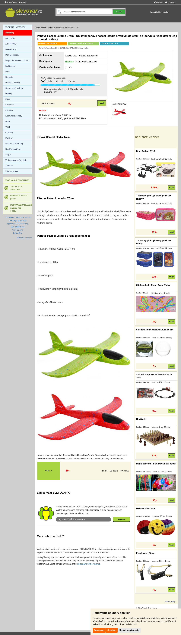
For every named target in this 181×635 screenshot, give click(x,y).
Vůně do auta (17, 230)
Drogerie (9, 77)
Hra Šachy (141, 419)
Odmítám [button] (111, 630)
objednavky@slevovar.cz (88, 564)
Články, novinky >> (24, 238)
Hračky (50, 28)
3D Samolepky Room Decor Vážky (153, 285)
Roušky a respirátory (14, 143)
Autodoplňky (10, 44)
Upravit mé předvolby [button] (129, 630)
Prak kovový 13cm (145, 553)
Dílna (7, 71)
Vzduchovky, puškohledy (16, 160)
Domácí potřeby (12, 55)
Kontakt (23, 2)
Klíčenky (9, 110)
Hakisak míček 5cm (145, 508)
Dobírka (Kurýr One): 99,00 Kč (55, 115)
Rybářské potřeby (13, 149)
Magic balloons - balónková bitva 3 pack (156, 464)
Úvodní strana (10, 2)
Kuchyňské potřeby (13, 116)
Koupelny (9, 105)
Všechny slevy (170, 602)
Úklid (7, 127)
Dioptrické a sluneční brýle (16, 60)
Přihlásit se (170, 2)
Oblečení (9, 132)
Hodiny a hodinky (12, 82)
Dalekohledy (10, 49)
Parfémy (9, 138)
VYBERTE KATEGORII (15, 27)
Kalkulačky (17, 233)
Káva (7, 99)
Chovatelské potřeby (14, 88)
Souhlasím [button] (99, 630)
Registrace (159, 2)
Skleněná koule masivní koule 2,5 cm (154, 330)
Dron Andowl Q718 (145, 151)
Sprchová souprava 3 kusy (17, 224)
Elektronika (10, 66)
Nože (7, 121)
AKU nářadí (10, 38)
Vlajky (8, 154)
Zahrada (9, 166)
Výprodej (9, 33)
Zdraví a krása (11, 171)
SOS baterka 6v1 (17, 227)
